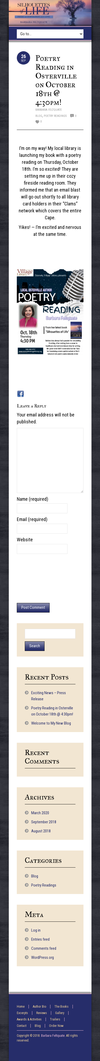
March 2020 (40, 812)
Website (25, 539)
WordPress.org (42, 957)
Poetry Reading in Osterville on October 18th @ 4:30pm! (56, 80)
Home (21, 1006)
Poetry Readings (55, 116)
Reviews (41, 1013)
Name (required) (32, 499)
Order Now (56, 1026)
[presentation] (39, 578)
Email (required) (32, 519)
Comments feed (43, 948)
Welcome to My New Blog (51, 723)
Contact (21, 1026)
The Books (61, 1006)
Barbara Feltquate (48, 110)
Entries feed (40, 939)
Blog (38, 116)
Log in (36, 930)
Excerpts (22, 1013)
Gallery (59, 1013)
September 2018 (43, 822)
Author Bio (39, 1006)
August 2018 (41, 831)
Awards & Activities (29, 1019)
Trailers (55, 1019)
